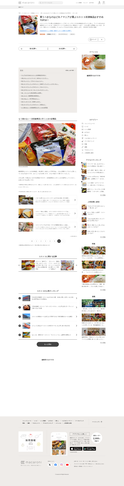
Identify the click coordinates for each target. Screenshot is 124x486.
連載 (28, 423)
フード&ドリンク (79, 420)
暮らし (57, 420)
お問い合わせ (94, 461)
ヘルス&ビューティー (67, 420)
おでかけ (50, 420)
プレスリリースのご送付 (79, 463)
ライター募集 (88, 461)
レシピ (35, 420)
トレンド (85, 2)
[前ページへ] (32, 241)
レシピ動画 (79, 2)
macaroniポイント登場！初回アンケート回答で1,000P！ (56, 30)
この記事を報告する (73, 236)
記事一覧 (76, 461)
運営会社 (76, 466)
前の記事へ (33, 48)
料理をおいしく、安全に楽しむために (96, 463)
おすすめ (91, 2)
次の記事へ (62, 48)
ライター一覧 (81, 461)
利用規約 (80, 466)
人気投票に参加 (68, 423)
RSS (86, 463)
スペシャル (58, 423)
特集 (23, 423)
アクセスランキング (48, 423)
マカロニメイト (36, 423)
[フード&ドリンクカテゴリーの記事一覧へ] (42, 34)
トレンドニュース (26, 420)
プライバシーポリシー (88, 466)
